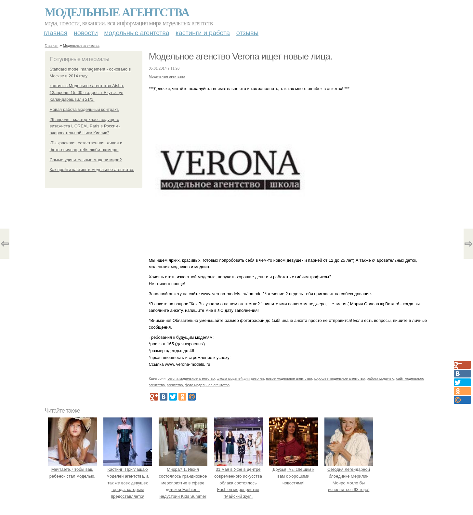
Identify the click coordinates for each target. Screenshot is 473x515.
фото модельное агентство (207, 385)
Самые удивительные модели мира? (86, 159)
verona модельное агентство (191, 378)
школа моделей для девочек (240, 378)
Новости (86, 32)
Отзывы (247, 32)
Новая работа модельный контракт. (84, 109)
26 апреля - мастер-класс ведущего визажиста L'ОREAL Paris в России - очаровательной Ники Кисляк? (85, 126)
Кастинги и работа (203, 32)
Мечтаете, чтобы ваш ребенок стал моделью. (72, 469)
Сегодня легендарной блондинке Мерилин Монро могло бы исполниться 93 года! (348, 476)
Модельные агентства (117, 12)
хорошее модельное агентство (339, 378)
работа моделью (380, 378)
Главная (55, 32)
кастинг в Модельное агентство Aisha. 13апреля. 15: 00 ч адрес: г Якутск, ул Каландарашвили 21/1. (87, 92)
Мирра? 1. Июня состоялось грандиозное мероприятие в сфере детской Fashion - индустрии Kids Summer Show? (183, 483)
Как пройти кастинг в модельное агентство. (92, 169)
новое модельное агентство (289, 378)
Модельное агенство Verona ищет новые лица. (241, 56)
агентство (175, 385)
